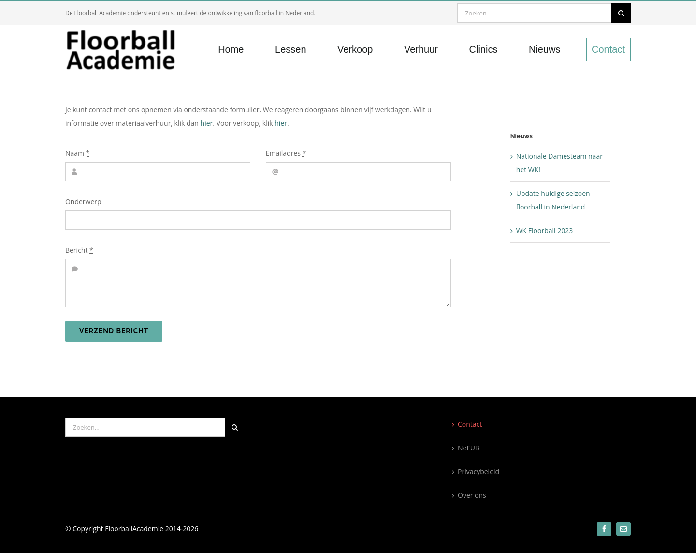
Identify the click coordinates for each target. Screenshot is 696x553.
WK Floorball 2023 (544, 230)
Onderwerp (83, 201)
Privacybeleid (478, 471)
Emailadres (286, 153)
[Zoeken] (621, 13)
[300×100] (127, 31)
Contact (470, 424)
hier (207, 123)
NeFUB (468, 447)
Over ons (472, 495)
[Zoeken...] (534, 13)
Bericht (79, 249)
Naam (77, 153)
